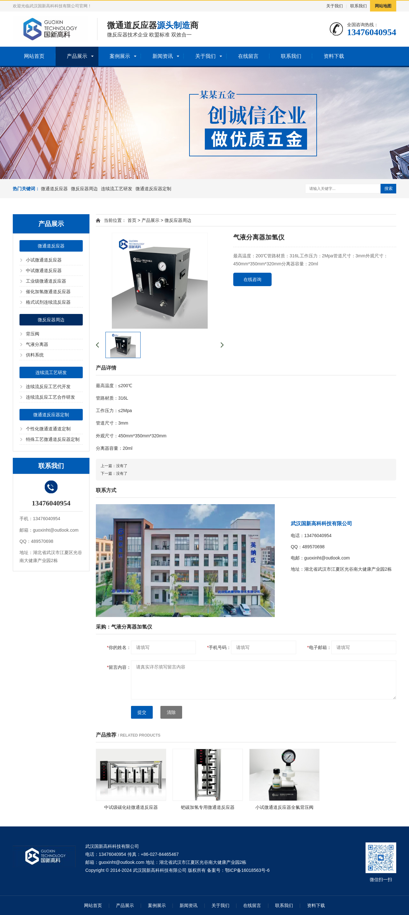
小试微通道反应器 (44, 259)
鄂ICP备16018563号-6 (247, 870)
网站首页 (34, 56)
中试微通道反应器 (44, 270)
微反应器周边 (84, 188)
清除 (171, 712)
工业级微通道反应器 (46, 281)
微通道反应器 (54, 188)
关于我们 (334, 6)
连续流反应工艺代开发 (48, 386)
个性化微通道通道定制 (48, 428)
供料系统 (35, 354)
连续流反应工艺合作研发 (50, 397)
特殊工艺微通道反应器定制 (53, 439)
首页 (131, 220)
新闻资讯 (162, 56)
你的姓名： (119, 647)
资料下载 (334, 56)
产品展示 (77, 56)
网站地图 (383, 6)
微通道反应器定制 (153, 188)
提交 (141, 712)
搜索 (388, 188)
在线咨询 (252, 279)
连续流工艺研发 (116, 188)
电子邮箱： (319, 647)
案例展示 (120, 56)
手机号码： (219, 647)
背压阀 (32, 333)
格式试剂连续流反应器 (48, 302)
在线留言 (248, 56)
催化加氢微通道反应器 (48, 291)
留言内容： (119, 667)
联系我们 (358, 6)
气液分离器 (37, 344)
